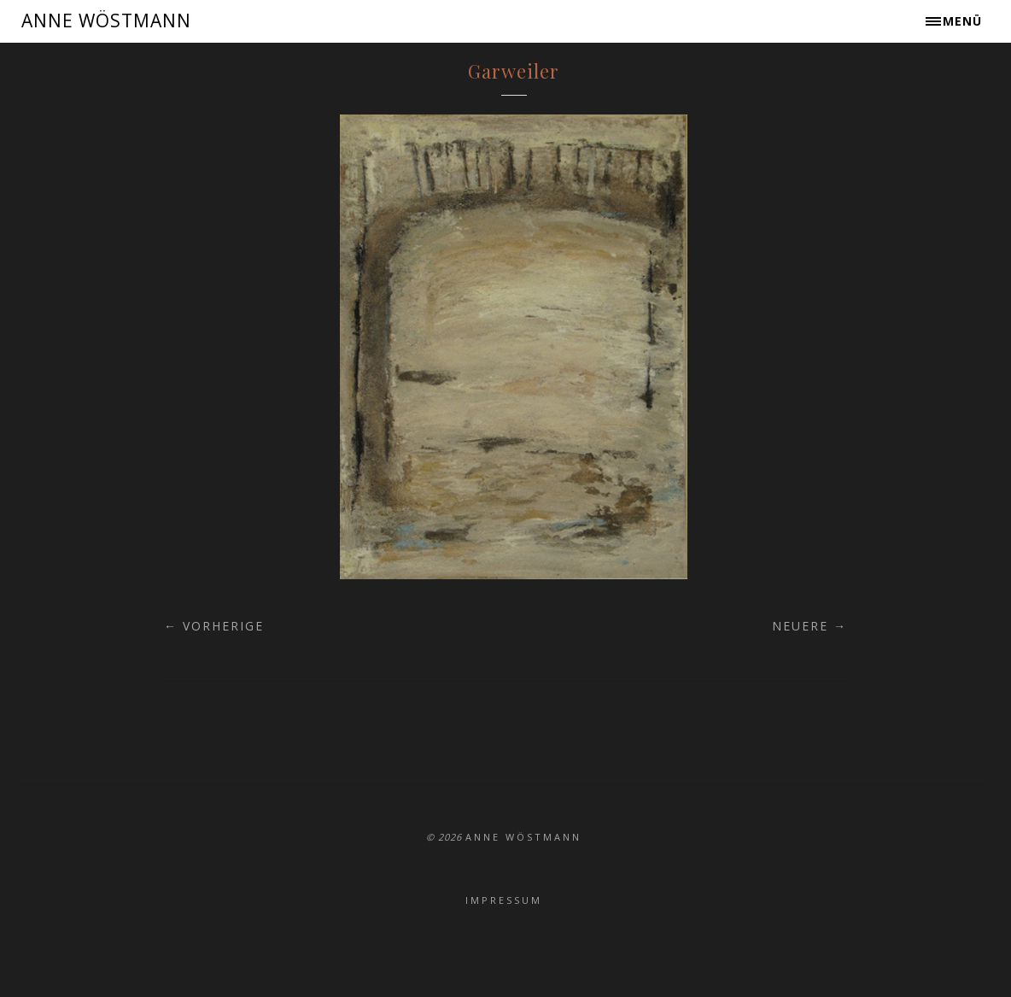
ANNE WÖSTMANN (106, 20)
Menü (962, 21)
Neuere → (809, 626)
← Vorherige (214, 626)
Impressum (503, 900)
